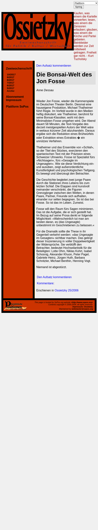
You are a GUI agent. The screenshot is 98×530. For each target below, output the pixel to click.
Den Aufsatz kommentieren (53, 65)
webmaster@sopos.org (82, 309)
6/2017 (10, 85)
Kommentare (45, 283)
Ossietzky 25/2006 (67, 290)
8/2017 (10, 80)
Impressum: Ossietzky (82, 307)
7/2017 (10, 82)
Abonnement (15, 96)
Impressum (13, 100)
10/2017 (11, 74)
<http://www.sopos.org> (82, 302)
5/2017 (10, 88)
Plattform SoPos (17, 106)
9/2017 (10, 77)
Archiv (10, 91)
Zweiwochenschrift (19, 68)
